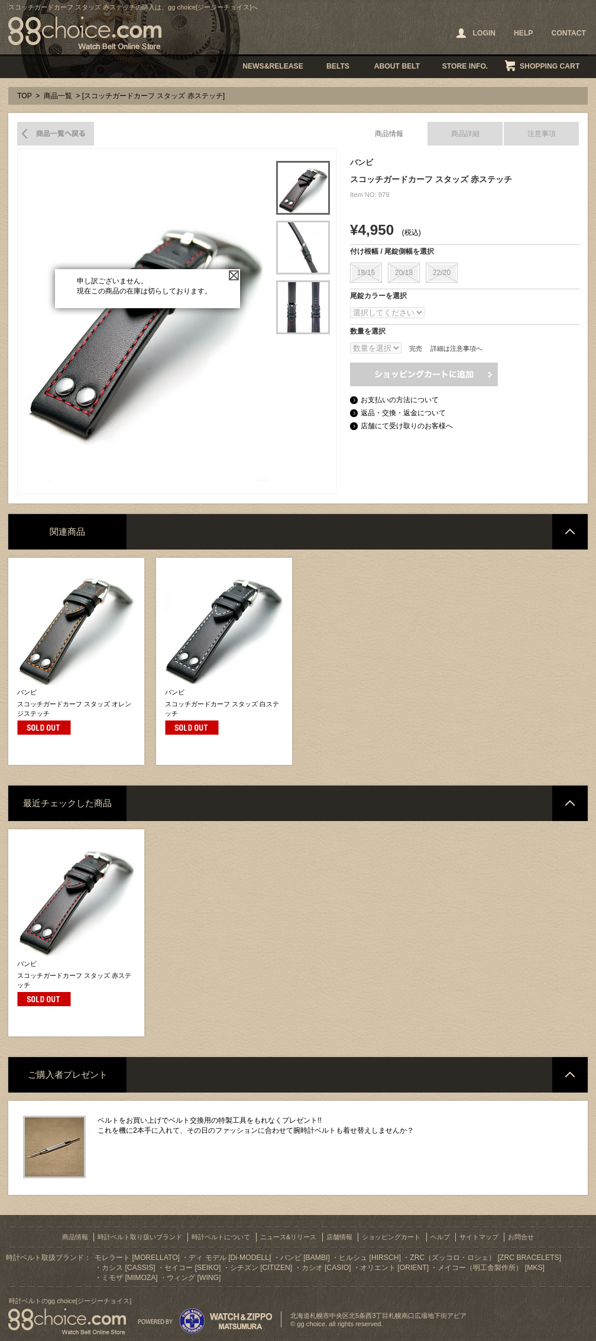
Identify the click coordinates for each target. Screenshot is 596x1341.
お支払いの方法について (400, 400)
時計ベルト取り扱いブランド (140, 1236)
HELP (523, 33)
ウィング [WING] (194, 1278)
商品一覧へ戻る (55, 134)
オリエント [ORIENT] (394, 1268)
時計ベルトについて (221, 1236)
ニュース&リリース (288, 1236)
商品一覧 (58, 96)
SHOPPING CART (549, 66)
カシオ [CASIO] (326, 1268)
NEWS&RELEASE (272, 66)
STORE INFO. (465, 66)
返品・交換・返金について (403, 413)
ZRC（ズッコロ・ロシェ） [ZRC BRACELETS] (485, 1257)
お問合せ (521, 1236)
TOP (24, 96)
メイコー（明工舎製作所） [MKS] (491, 1268)
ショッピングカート (391, 1236)
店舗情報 (339, 1236)
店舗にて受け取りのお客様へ (407, 426)
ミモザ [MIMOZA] (130, 1278)
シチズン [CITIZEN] (261, 1268)
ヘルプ (440, 1236)
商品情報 (389, 134)
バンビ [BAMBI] (305, 1257)
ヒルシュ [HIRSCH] (370, 1257)
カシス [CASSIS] (129, 1268)
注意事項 (541, 134)
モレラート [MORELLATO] (137, 1257)
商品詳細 (465, 134)
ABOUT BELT (397, 66)
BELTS (337, 66)
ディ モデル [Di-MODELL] (230, 1257)
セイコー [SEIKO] (192, 1268)
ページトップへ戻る (570, 532)
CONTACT (568, 33)
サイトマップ (478, 1236)
